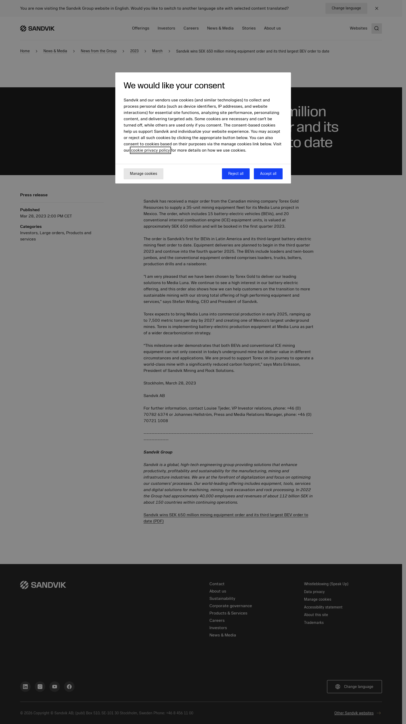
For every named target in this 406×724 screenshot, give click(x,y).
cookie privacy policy (150, 150)
